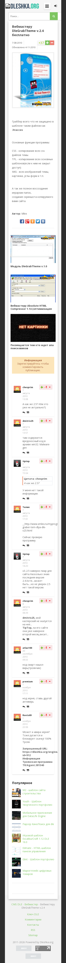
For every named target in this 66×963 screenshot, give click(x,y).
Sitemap (33, 935)
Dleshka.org (22, 6)
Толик (26, 507)
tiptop (26, 461)
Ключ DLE (33, 914)
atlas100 (27, 647)
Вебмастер (31, 904)
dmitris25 (28, 420)
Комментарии (33, 919)
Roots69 (27, 715)
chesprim (28, 387)
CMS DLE (16, 904)
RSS (33, 930)
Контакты (33, 924)
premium (28, 681)
